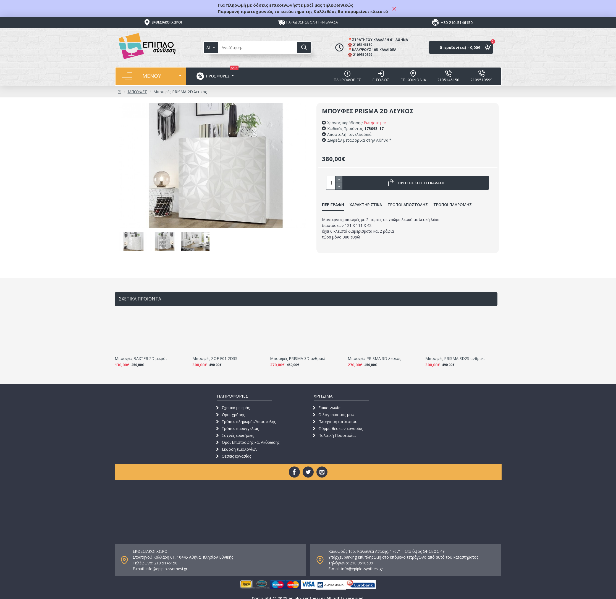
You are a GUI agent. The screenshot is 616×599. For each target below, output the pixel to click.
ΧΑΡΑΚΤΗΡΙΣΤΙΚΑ (366, 204)
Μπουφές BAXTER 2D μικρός (141, 352)
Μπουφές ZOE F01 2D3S (214, 352)
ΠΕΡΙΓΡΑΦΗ (333, 204)
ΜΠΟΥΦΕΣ (137, 91)
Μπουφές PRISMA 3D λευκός (374, 352)
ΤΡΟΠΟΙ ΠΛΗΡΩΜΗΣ (452, 204)
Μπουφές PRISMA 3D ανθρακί (297, 352)
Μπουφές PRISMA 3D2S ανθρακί (455, 352)
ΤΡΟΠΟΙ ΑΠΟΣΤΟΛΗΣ (407, 204)
